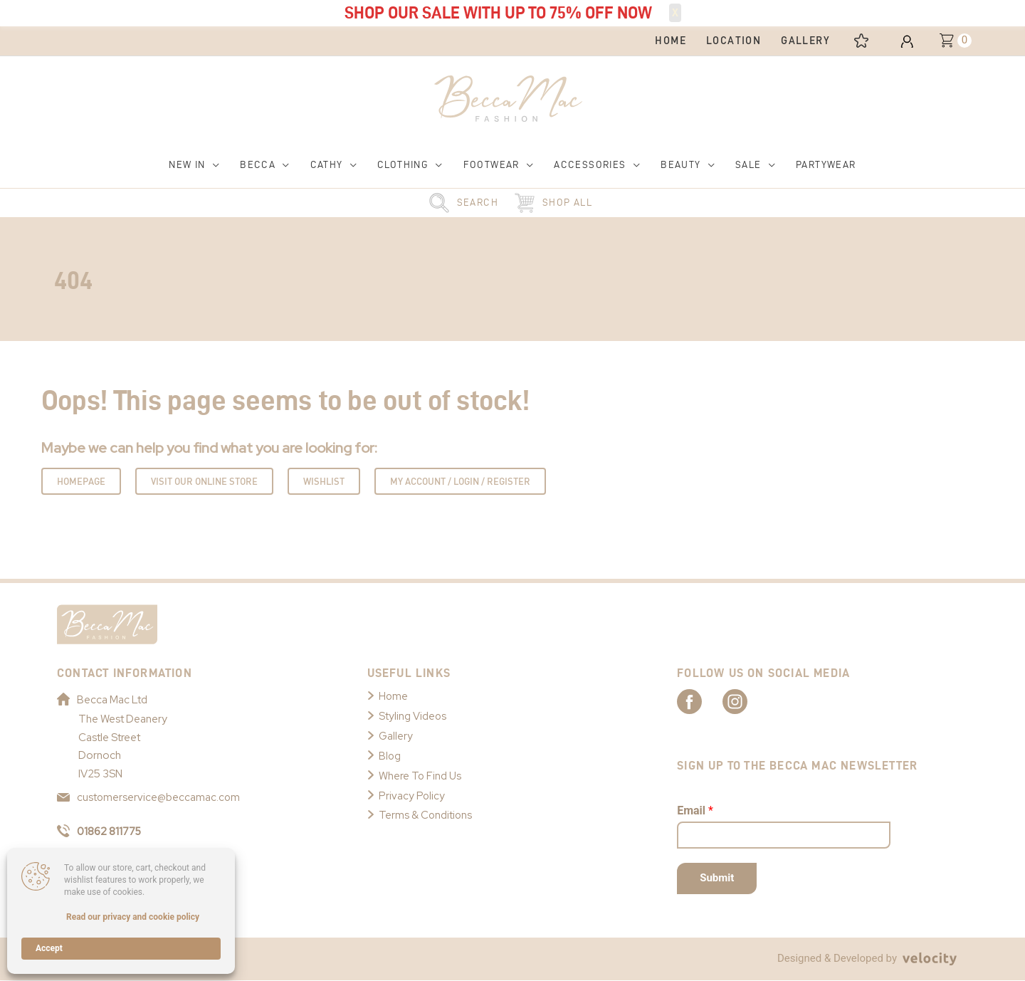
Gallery (396, 736)
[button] (194, 165)
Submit (717, 878)
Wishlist (324, 482)
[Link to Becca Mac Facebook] (702, 701)
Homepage (81, 482)
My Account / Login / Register (460, 482)
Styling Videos (413, 717)
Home (394, 697)
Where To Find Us (421, 776)
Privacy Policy (412, 796)
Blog (390, 756)
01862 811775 (100, 831)
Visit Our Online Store (204, 482)
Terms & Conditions (426, 816)
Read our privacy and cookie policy (132, 917)
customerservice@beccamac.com (149, 798)
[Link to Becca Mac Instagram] (752, 701)
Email (695, 811)
